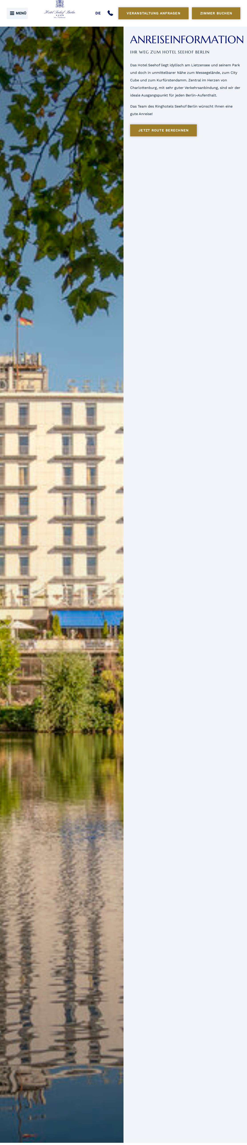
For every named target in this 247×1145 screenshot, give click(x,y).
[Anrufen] (111, 13)
